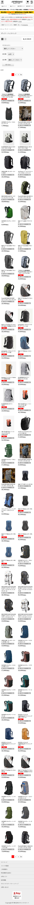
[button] (2, 2)
